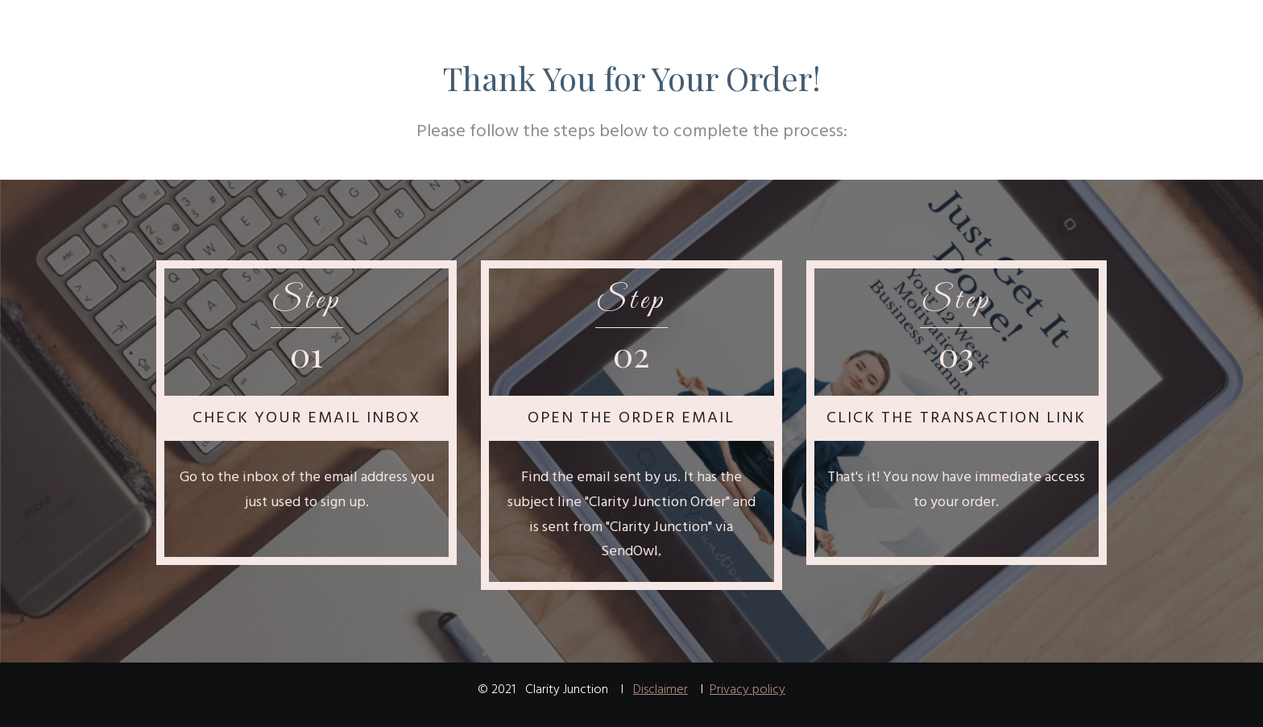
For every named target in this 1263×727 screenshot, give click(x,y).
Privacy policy (747, 689)
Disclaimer (660, 689)
